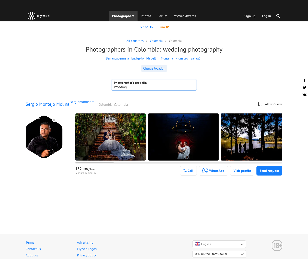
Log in (266, 16)
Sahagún (196, 58)
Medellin (152, 58)
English (203, 244)
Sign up (250, 16)
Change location (154, 68)
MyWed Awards (185, 16)
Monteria (167, 58)
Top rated (146, 26)
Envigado (137, 58)
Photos (146, 16)
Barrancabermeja (117, 58)
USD (211, 254)
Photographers (123, 16)
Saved (164, 26)
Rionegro (182, 58)
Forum (162, 16)
